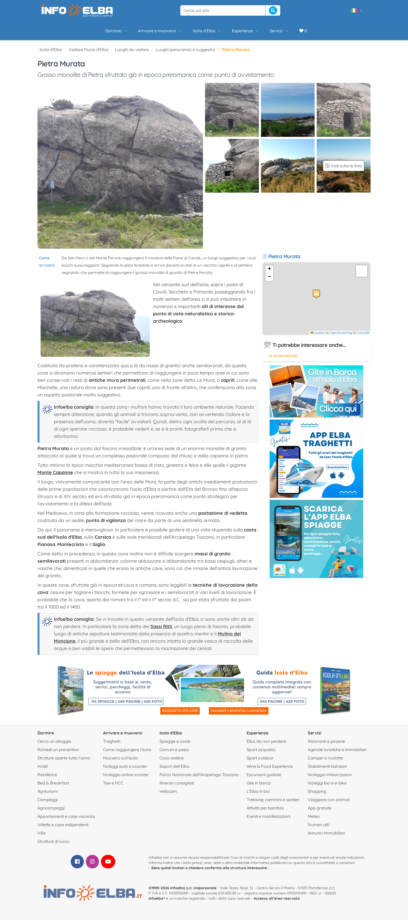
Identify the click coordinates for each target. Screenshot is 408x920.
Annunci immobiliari (326, 833)
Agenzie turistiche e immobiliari (337, 749)
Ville (41, 833)
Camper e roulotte (325, 757)
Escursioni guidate (264, 774)
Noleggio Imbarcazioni (330, 774)
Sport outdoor (260, 757)
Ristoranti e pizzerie (326, 741)
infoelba (156, 898)
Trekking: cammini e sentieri (273, 799)
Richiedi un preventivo (58, 749)
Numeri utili (318, 824)
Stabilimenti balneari (327, 766)
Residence (47, 774)
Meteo (314, 816)
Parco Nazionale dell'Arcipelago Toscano (199, 774)
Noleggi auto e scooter (125, 766)
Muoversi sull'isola (120, 757)
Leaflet (317, 333)
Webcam (168, 791)
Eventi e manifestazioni (268, 816)
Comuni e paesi (174, 749)
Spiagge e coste (175, 741)
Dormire (116, 30)
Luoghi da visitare (132, 49)
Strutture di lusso (53, 841)
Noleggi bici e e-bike (327, 783)
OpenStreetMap (341, 333)
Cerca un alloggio (54, 741)
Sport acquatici (261, 749)
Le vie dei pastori (283, 356)
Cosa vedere (172, 757)
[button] (316, 294)
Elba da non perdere (266, 741)
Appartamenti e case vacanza (66, 816)
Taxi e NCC (113, 783)
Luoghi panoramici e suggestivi (185, 49)
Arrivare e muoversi (160, 30)
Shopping (317, 791)
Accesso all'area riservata (277, 898)
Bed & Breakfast (53, 783)
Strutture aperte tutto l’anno (63, 757)
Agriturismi (47, 791)
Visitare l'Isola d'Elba (88, 49)
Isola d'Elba (207, 30)
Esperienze (245, 30)
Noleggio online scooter (126, 774)
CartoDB (363, 333)
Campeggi (47, 799)
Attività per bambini (265, 808)
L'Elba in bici (258, 791)
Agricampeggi (51, 808)
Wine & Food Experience (270, 766)
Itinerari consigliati (177, 783)
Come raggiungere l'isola (127, 749)
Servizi (279, 30)
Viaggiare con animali (329, 799)
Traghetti (111, 741)
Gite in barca (259, 783)
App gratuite (320, 808)
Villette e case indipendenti (62, 824)
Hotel (42, 766)
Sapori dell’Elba (174, 766)
